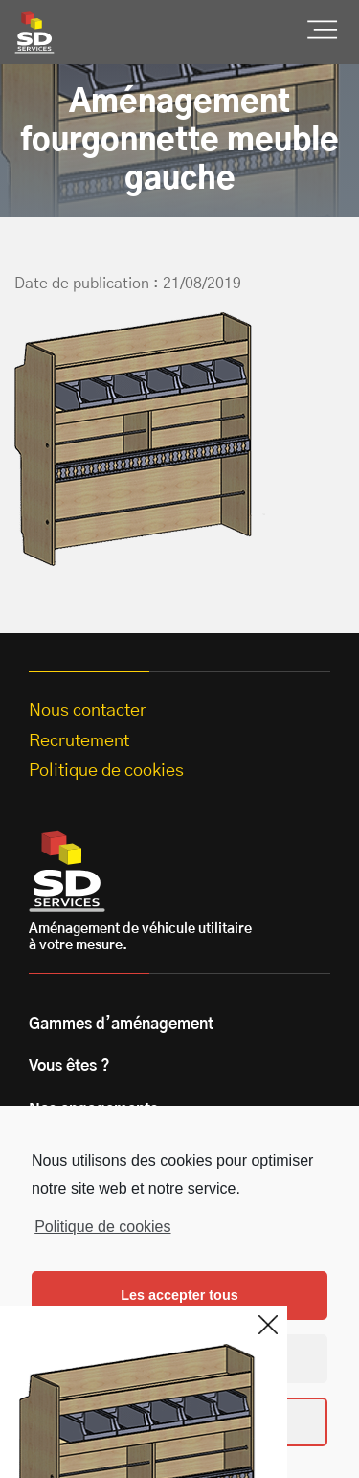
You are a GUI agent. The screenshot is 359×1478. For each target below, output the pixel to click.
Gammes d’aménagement (121, 1024)
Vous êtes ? (69, 1066)
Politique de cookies (102, 1226)
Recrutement (79, 741)
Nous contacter (87, 710)
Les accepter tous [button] (179, 1295)
